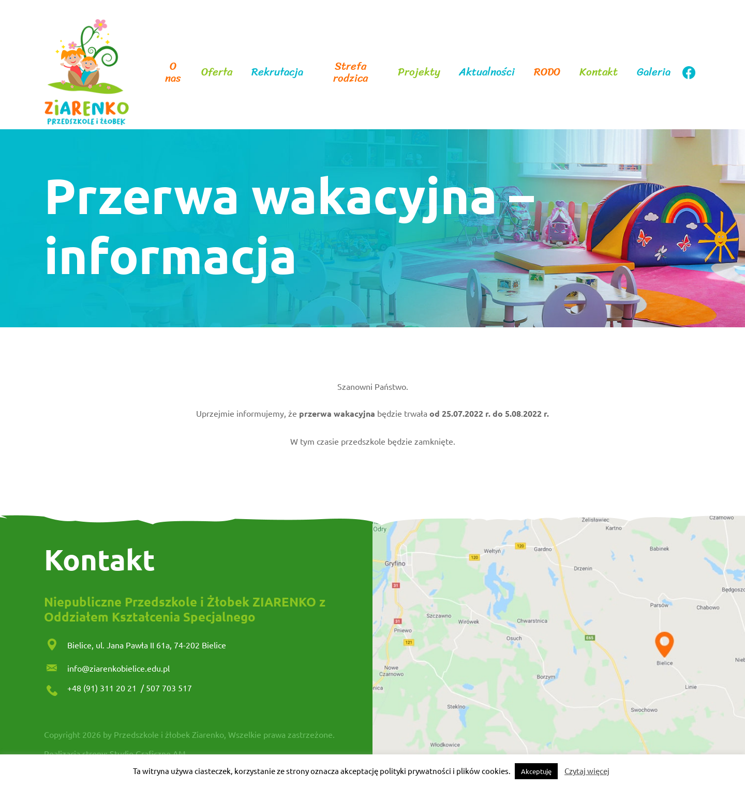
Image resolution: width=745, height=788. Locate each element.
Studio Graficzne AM (148, 753)
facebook (688, 72)
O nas (173, 72)
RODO (547, 72)
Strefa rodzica (350, 72)
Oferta (216, 72)
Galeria (654, 72)
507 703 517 (169, 688)
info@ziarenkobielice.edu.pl (118, 668)
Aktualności (487, 72)
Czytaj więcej (586, 771)
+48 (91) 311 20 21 (103, 688)
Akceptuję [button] (536, 771)
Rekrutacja (277, 72)
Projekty (419, 72)
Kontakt (598, 72)
